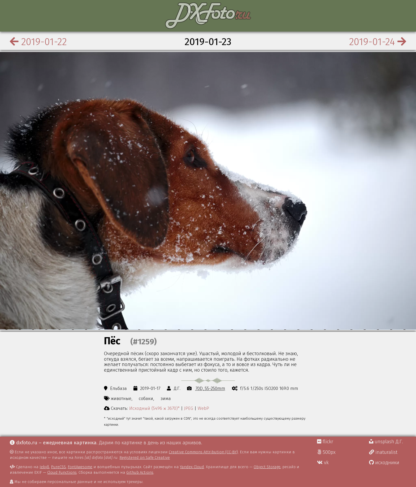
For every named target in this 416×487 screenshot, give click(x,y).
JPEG (188, 408)
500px (326, 452)
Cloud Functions (62, 472)
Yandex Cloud (192, 466)
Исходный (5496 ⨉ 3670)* (154, 408)
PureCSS (58, 466)
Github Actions (139, 472)
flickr (325, 442)
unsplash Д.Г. (386, 442)
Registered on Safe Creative (144, 457)
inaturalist (383, 452)
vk (323, 463)
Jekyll (44, 466)
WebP (203, 408)
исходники (384, 463)
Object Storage (267, 466)
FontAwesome (80, 466)
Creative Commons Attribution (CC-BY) (203, 452)
